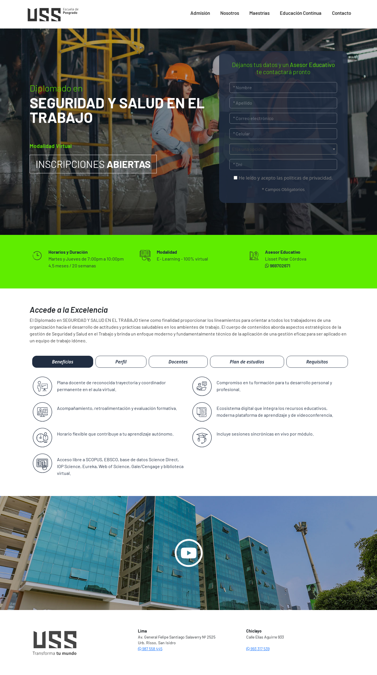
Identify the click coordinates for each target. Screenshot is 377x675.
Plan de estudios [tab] (247, 362)
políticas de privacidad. (308, 178)
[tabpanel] (188, 429)
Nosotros (229, 13)
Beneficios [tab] (62, 362)
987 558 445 (150, 648)
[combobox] (283, 149)
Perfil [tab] (121, 362)
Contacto (341, 13)
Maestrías (259, 13)
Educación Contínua (300, 13)
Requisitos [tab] (317, 362)
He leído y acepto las (283, 178)
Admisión (200, 13)
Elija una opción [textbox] (247, 149)
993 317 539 (258, 648)
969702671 (277, 265)
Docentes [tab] (178, 362)
